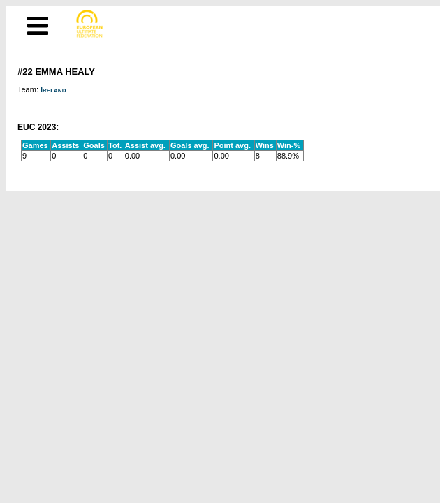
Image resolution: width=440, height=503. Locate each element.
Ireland (53, 89)
